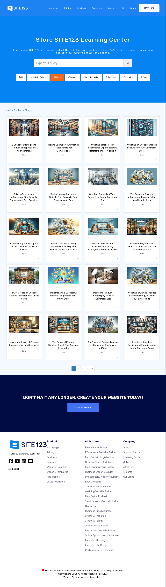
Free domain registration (99, 457)
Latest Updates (56, 481)
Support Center (132, 452)
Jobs (126, 462)
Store (57, 77)
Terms (67, 577)
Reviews (81, 8)
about (126, 447)
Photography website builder (101, 476)
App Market (53, 476)
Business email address (98, 511)
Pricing (68, 8)
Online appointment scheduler (102, 535)
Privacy (75, 577)
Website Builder (38, 77)
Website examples (57, 467)
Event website (93, 481)
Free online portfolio (96, 496)
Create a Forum (94, 520)
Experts (127, 471)
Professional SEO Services (99, 550)
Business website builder (99, 471)
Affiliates (128, 467)
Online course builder (96, 525)
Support (112, 8)
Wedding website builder (98, 491)
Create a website (83, 407)
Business (111, 77)
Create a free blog (95, 515)
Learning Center (13, 110)
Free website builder (96, 447)
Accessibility (96, 577)
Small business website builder (102, 501)
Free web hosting (95, 540)
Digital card (91, 506)
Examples (97, 8)
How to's (128, 77)
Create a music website (98, 486)
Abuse (84, 577)
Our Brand (128, 476)
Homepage (52, 8)
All (21, 77)
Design (72, 77)
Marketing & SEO (91, 77)
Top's (144, 77)
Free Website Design (96, 545)
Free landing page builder (99, 467)
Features (52, 457)
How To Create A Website (99, 462)
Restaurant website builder (100, 530)
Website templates (57, 471)
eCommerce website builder (100, 452)
